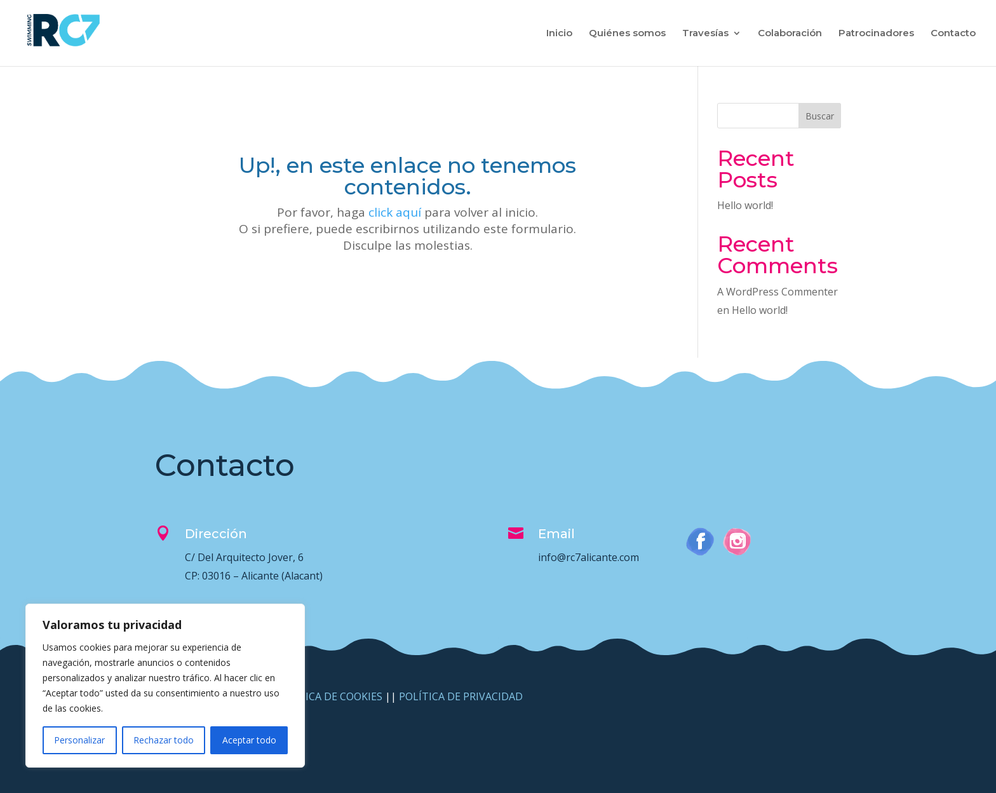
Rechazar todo (163, 740)
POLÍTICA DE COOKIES (327, 696)
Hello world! (745, 205)
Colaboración (790, 34)
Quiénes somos (627, 34)
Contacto (953, 34)
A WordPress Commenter (777, 292)
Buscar (819, 116)
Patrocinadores (876, 34)
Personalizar (79, 740)
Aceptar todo (249, 740)
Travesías (705, 34)
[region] (165, 686)
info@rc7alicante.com (588, 557)
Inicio (559, 34)
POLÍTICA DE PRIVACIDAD (461, 696)
